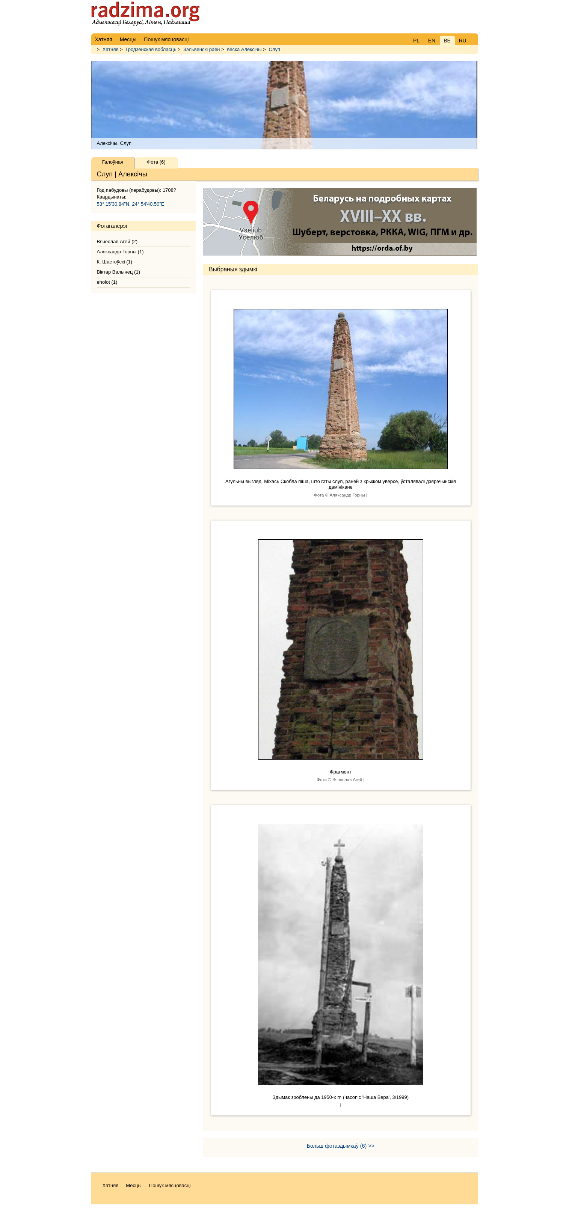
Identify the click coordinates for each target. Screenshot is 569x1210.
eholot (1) (107, 282)
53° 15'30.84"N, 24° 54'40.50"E (131, 204)
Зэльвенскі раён (201, 49)
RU (462, 41)
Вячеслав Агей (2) (117, 241)
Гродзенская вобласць (150, 49)
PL (416, 41)
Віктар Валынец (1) (118, 272)
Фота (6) (156, 162)
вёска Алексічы (244, 49)
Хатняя (111, 49)
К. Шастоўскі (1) (115, 262)
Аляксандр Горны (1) (120, 251)
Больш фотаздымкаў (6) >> (340, 1146)
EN (431, 41)
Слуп (274, 49)
